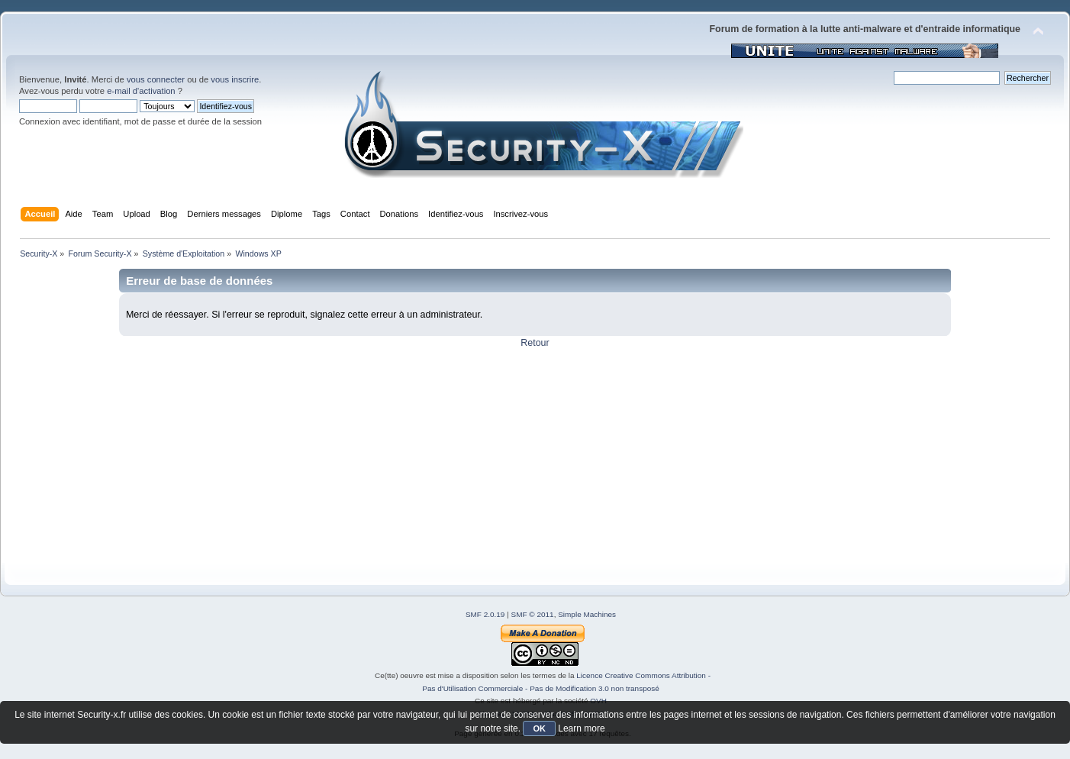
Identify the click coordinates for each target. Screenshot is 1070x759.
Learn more (581, 728)
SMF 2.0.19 (485, 614)
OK (539, 728)
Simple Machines (587, 614)
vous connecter (156, 79)
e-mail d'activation (141, 90)
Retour (534, 343)
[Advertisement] (473, 456)
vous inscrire (235, 79)
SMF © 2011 (532, 614)
